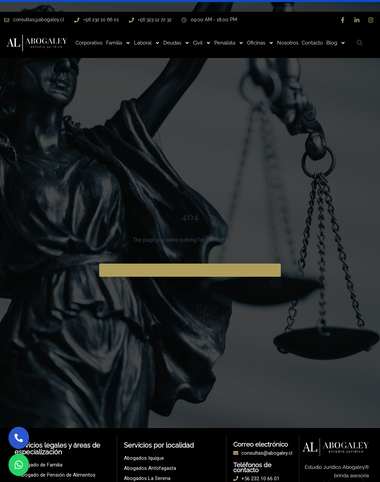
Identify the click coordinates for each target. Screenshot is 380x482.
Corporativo (89, 43)
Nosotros (287, 43)
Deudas (176, 42)
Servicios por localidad (159, 445)
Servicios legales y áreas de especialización (57, 448)
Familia (118, 42)
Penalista (229, 42)
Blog (336, 42)
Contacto (312, 43)
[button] (359, 42)
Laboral (147, 42)
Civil (202, 42)
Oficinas (260, 42)
